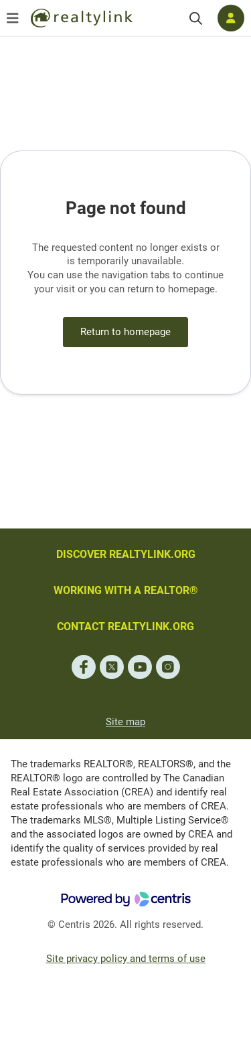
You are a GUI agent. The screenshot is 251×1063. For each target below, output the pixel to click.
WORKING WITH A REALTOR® (126, 590)
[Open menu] (12, 18)
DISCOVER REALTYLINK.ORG (125, 554)
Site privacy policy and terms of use (125, 959)
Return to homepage (125, 332)
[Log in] (231, 18)
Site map (125, 722)
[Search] (195, 18)
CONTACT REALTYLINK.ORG (125, 626)
